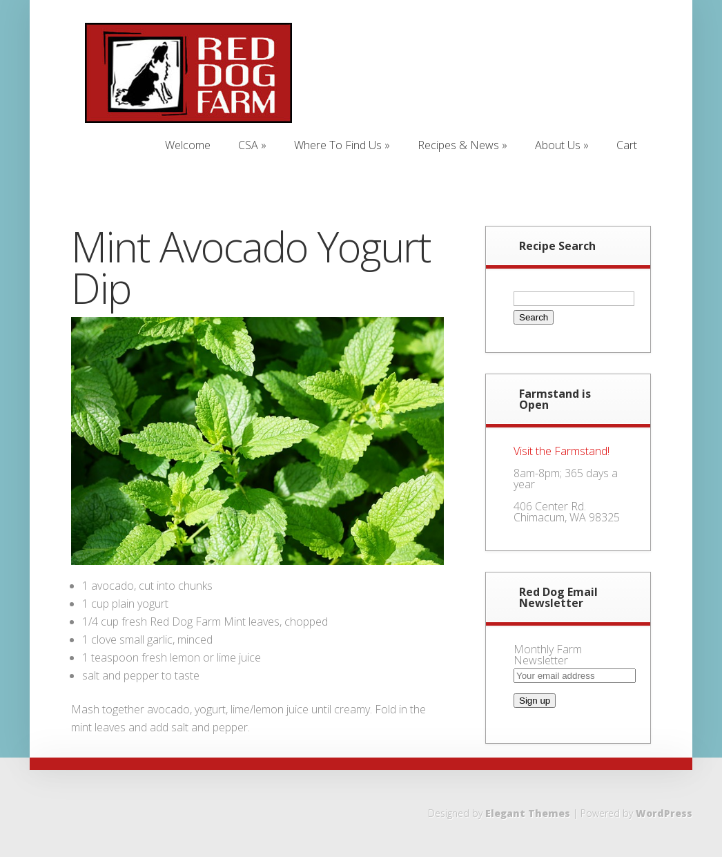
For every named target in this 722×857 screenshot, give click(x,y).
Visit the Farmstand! (561, 451)
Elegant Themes (527, 813)
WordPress (664, 813)
